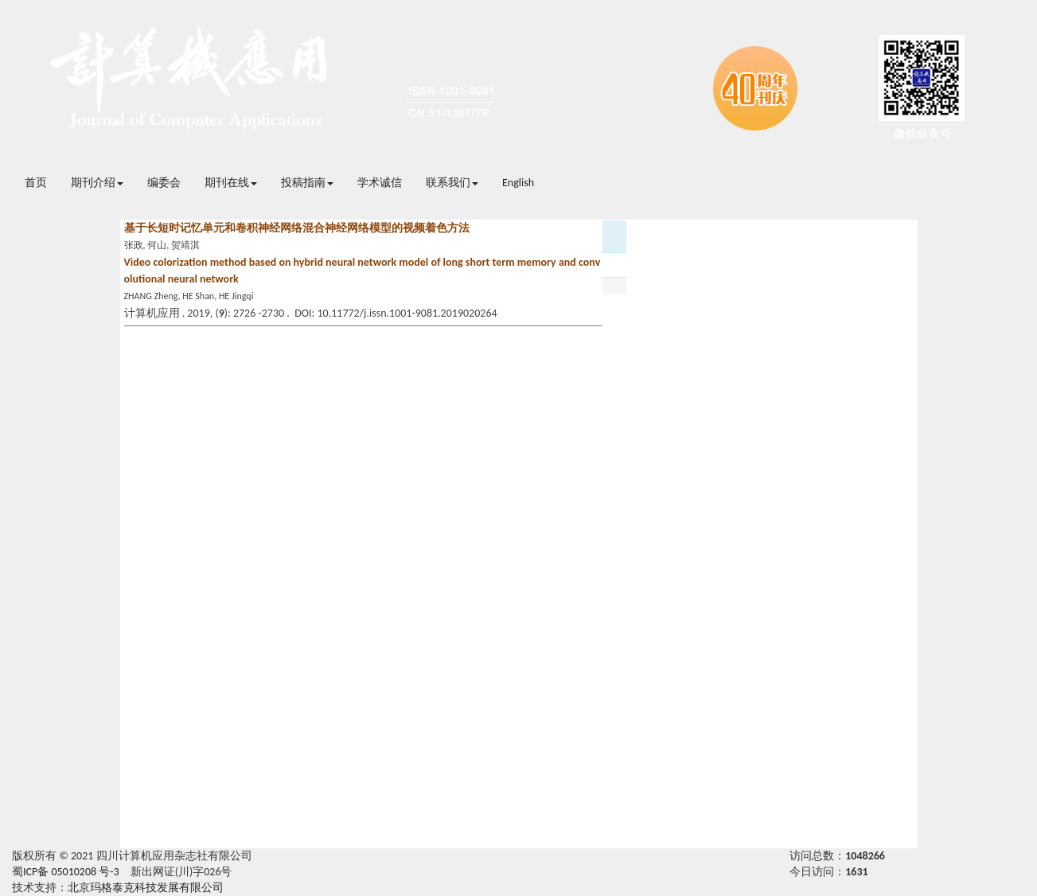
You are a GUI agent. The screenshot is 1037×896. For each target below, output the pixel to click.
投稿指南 (307, 182)
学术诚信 (379, 182)
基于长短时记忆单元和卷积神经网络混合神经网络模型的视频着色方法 (297, 228)
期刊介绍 (97, 182)
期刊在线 (231, 182)
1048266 (865, 856)
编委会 (164, 182)
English (518, 182)
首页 (36, 182)
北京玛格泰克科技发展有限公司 (146, 887)
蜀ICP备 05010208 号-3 (65, 871)
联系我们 (452, 182)
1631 (856, 871)
